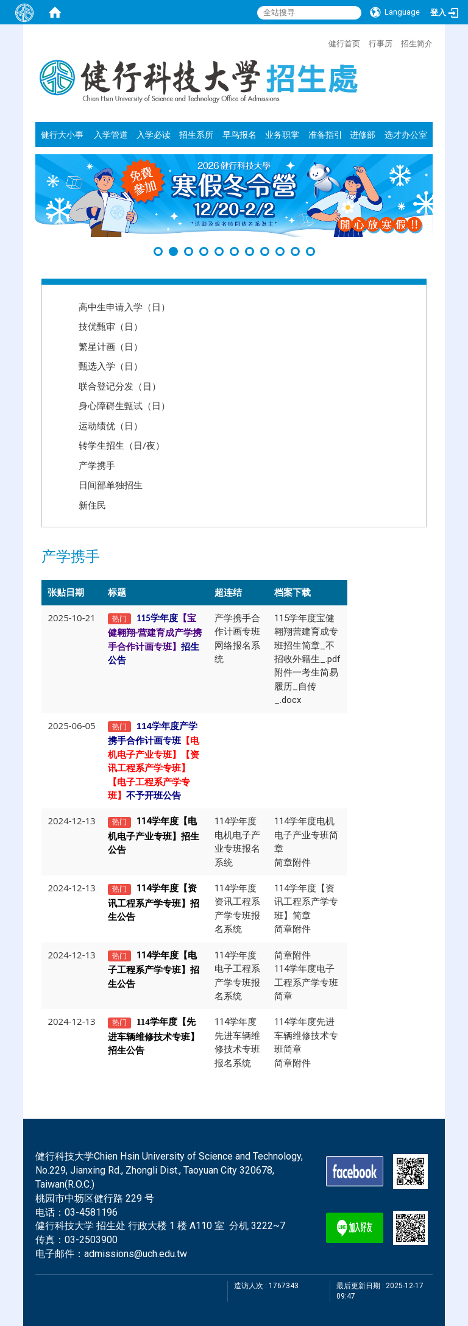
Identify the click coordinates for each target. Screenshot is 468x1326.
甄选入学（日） (111, 366)
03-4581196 (91, 1212)
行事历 (380, 43)
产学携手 (97, 465)
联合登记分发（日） (120, 386)
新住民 (92, 505)
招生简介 (417, 43)
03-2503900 (91, 1240)
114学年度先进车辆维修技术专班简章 (306, 1035)
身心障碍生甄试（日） (124, 405)
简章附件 (292, 862)
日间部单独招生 (111, 485)
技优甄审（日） (111, 326)
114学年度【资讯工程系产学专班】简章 (306, 902)
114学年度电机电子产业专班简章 (306, 835)
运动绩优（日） (111, 425)
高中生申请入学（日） (124, 307)
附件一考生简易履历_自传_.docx (306, 686)
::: (322, 42)
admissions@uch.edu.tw (135, 1254)
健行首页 (344, 43)
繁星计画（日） (111, 346)
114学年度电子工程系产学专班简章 (306, 982)
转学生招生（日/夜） (122, 445)
